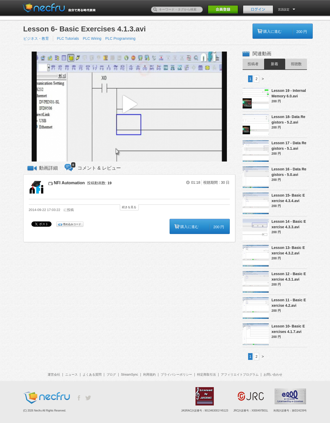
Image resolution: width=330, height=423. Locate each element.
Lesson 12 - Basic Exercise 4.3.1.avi (289, 276)
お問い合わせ (273, 374)
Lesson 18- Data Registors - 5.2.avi (288, 119)
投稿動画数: (99, 183)
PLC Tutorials (68, 38)
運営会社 (54, 374)
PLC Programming (120, 38)
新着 (274, 64)
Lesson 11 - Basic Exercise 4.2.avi (289, 303)
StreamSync (129, 374)
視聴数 (296, 64)
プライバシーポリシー (176, 374)
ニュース (71, 374)
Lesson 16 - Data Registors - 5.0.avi (289, 172)
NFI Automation (69, 183)
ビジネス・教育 (36, 38)
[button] (129, 106)
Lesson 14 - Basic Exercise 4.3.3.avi (289, 224)
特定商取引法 (206, 374)
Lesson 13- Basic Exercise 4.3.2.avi (288, 250)
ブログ (111, 374)
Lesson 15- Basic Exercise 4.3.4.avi (288, 198)
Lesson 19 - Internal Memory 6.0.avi (289, 93)
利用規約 (149, 374)
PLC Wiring (92, 38)
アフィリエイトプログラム (240, 374)
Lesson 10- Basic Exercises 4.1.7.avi (288, 329)
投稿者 (253, 64)
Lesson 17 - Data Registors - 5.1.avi (289, 146)
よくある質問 (92, 374)
